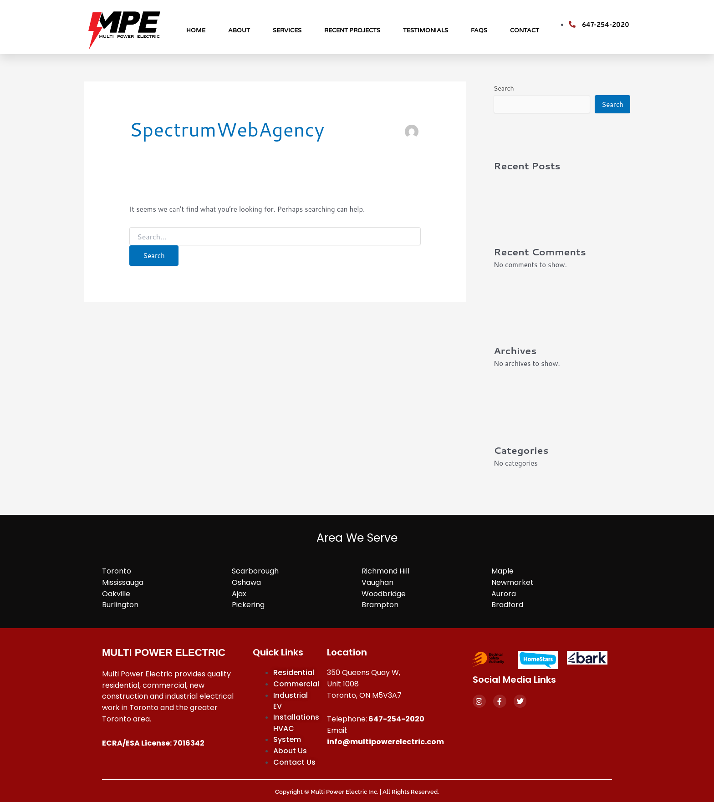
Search (504, 88)
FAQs (479, 30)
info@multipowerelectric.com (385, 741)
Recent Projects (352, 30)
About (239, 30)
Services (287, 30)
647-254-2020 (396, 719)
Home (195, 30)
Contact (524, 30)
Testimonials (425, 30)
